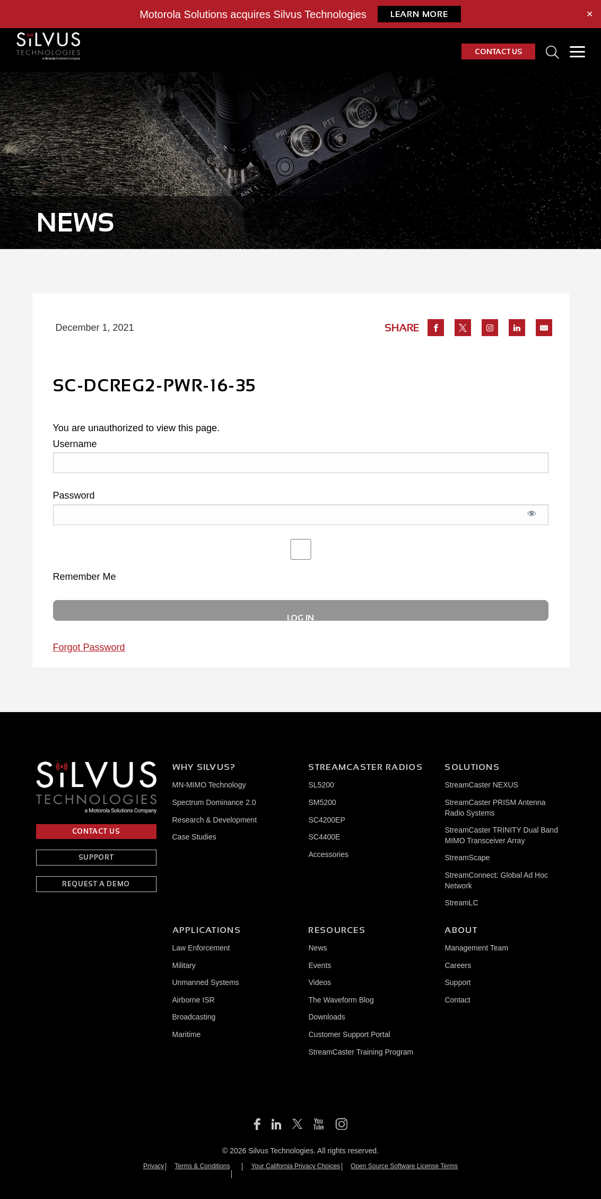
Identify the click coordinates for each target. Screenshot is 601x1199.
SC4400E (324, 837)
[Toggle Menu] (577, 51)
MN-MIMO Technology (209, 785)
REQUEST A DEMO (96, 884)
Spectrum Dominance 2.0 (214, 802)
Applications (206, 930)
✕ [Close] (589, 14)
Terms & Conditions (202, 1166)
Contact (457, 1000)
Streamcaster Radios (365, 767)
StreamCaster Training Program (360, 1052)
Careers (458, 965)
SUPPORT (96, 857)
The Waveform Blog (340, 1000)
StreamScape (467, 857)
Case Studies (194, 837)
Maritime (186, 1034)
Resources (336, 930)
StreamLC (461, 902)
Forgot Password (89, 647)
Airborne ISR (193, 1000)
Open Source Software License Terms (404, 1166)
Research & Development (214, 820)
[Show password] (532, 519)
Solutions (472, 767)
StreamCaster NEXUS (481, 785)
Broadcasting (194, 1017)
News (317, 948)
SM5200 (322, 802)
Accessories (328, 854)
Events (319, 965)
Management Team (476, 948)
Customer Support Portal (349, 1034)
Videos (319, 982)
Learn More (419, 14)
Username (75, 444)
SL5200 (321, 785)
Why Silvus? (204, 767)
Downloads (326, 1017)
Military (184, 965)
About (461, 930)
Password (74, 495)
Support (458, 982)
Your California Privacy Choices (295, 1166)
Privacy (153, 1166)
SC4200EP (326, 820)
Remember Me (300, 560)
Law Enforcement (201, 948)
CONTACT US (498, 51)
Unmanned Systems (205, 982)
